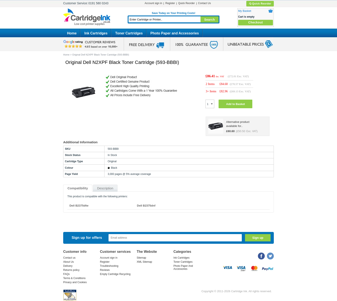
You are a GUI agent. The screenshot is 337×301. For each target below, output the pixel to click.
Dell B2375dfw (78, 205)
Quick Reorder (260, 3)
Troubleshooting (109, 265)
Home (72, 33)
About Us (68, 261)
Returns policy (71, 270)
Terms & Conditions (74, 278)
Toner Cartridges (129, 33)
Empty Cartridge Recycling (115, 274)
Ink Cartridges (95, 33)
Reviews (105, 270)
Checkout (255, 22)
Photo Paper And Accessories (183, 267)
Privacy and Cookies (75, 282)
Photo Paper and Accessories (174, 33)
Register (170, 3)
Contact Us (204, 3)
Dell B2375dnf (146, 205)
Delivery (67, 265)
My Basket (244, 10)
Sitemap (141, 257)
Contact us (69, 257)
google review (91, 44)
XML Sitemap (144, 261)
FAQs (66, 274)
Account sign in (153, 3)
